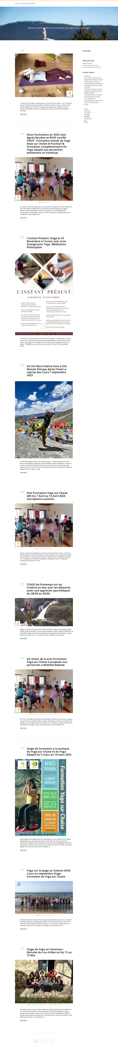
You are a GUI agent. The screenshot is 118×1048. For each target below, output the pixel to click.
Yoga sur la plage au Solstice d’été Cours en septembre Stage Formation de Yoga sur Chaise (48, 873)
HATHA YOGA (87, 111)
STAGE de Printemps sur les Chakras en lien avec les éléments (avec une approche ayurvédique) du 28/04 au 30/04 (48, 589)
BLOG (85, 120)
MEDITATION (87, 116)
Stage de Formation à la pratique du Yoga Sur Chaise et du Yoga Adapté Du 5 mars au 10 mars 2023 (49, 751)
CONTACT (86, 122)
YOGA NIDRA (87, 114)
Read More (23, 114)
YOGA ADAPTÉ (87, 112)
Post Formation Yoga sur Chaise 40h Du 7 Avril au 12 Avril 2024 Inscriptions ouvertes (47, 496)
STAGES (86, 109)
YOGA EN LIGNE (87, 118)
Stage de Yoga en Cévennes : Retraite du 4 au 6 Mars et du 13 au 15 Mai (49, 952)
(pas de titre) (87, 76)
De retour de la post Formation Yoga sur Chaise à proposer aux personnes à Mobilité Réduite (47, 662)
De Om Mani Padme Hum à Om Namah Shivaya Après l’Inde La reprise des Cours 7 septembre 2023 (47, 370)
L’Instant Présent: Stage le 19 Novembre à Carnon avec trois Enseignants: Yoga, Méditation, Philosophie (47, 242)
